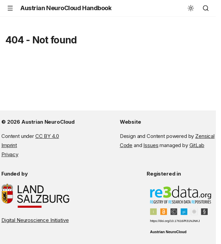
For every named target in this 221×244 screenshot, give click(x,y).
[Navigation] (10, 8)
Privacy (9, 154)
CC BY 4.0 (47, 136)
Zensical (205, 136)
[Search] (206, 8)
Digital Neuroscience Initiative (35, 220)
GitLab (196, 145)
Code (126, 145)
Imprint (9, 145)
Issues (150, 145)
